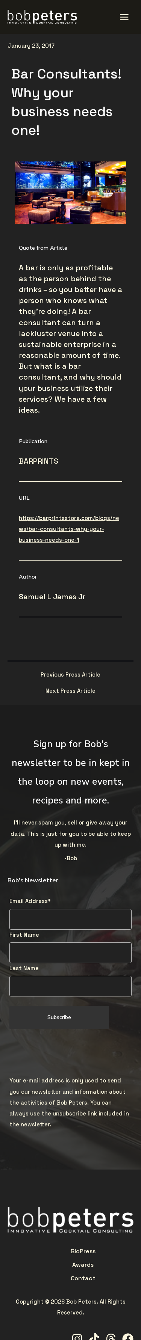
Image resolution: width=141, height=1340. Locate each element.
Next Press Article (70, 691)
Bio (39, 1251)
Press (52, 1251)
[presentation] (66, 1053)
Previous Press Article (70, 675)
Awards (70, 1251)
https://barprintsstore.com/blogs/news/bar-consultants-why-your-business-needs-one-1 (69, 529)
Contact (93, 1251)
